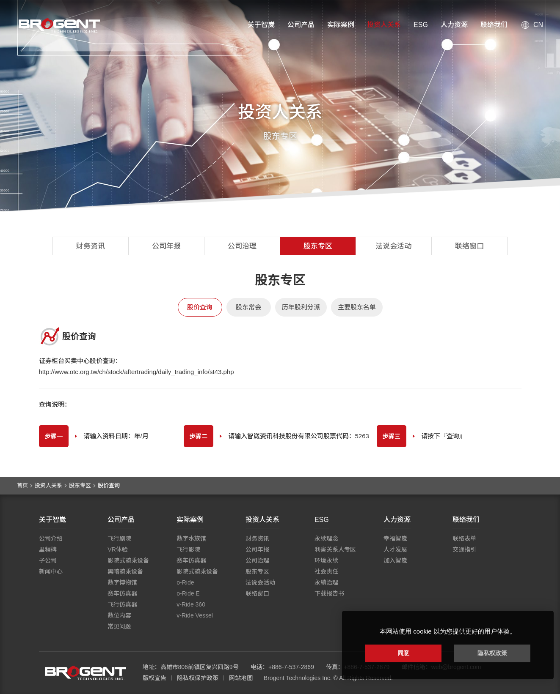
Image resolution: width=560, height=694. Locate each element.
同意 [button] (403, 653)
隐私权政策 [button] (492, 653)
